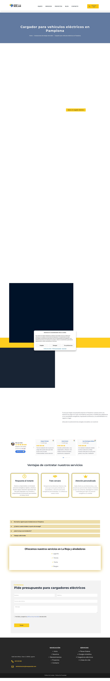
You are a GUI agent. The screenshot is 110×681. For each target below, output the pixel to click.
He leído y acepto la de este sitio (30, 619)
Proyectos (58, 6)
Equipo (40, 6)
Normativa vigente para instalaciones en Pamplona (29, 525)
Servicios (48, 6)
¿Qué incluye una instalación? (23, 534)
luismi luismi (65, 444)
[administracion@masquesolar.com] (12, 669)
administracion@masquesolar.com (26, 669)
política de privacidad (33, 619)
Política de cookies (47, 348)
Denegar (55, 345)
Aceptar (42, 345)
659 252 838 (18, 664)
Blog (66, 6)
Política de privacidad (56, 348)
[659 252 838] (12, 664)
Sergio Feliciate (45, 444)
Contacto (75, 6)
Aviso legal (64, 348)
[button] (55, 525)
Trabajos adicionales (20, 538)
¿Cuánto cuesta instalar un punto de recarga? (27, 529)
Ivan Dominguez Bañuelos (89, 444)
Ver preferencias (68, 345)
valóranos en (20, 454)
